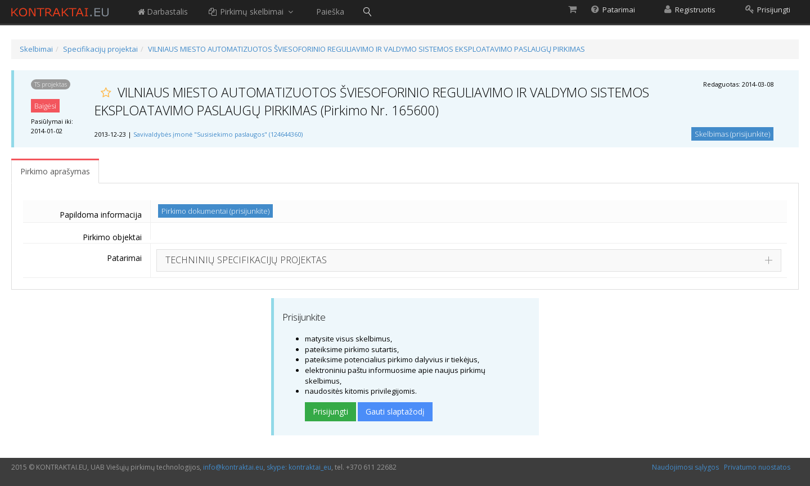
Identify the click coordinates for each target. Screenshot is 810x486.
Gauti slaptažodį (395, 411)
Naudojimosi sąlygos (685, 467)
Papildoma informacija (101, 214)
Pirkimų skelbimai (252, 11)
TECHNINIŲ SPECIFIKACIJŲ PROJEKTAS (246, 260)
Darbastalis (162, 11)
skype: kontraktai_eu (299, 467)
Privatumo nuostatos (757, 467)
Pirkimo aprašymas (55, 171)
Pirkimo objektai (112, 237)
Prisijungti (330, 411)
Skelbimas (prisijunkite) (732, 134)
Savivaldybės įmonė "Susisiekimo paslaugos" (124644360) (218, 134)
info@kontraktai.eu (233, 467)
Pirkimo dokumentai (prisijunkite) (215, 211)
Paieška (330, 11)
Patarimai (124, 258)
